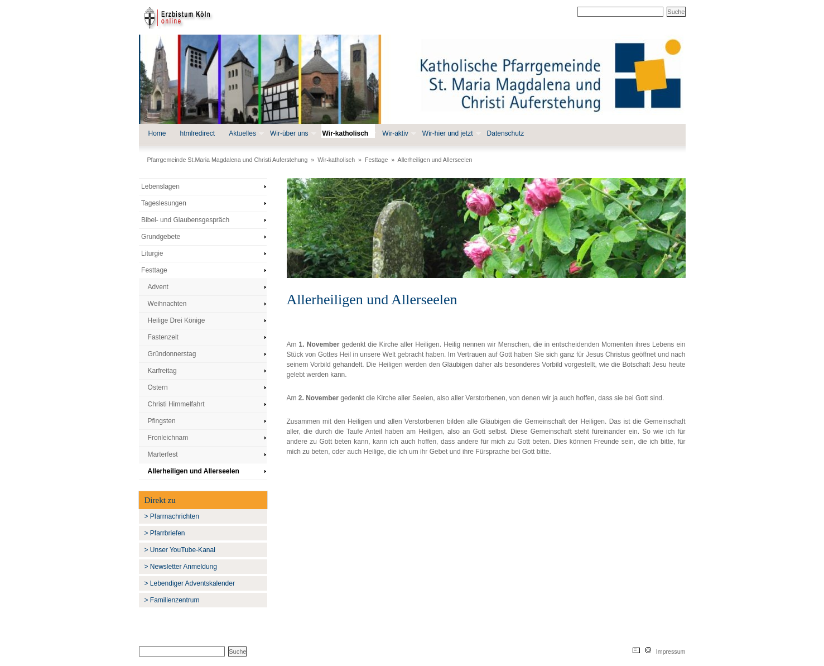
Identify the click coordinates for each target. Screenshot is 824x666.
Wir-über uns (292, 134)
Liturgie (152, 253)
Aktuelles (245, 134)
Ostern (158, 387)
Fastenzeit (163, 337)
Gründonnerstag (172, 354)
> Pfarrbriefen (164, 533)
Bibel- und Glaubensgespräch (185, 220)
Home (157, 133)
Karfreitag (162, 371)
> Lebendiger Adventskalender (189, 583)
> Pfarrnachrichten (171, 516)
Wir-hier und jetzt (450, 134)
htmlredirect (197, 133)
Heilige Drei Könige (176, 320)
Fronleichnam (168, 438)
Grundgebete (160, 237)
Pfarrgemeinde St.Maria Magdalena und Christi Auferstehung (227, 159)
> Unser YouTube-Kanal (179, 550)
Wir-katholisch (348, 134)
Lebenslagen (160, 186)
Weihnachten (167, 304)
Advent (158, 287)
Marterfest (163, 454)
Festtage (376, 159)
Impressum (671, 651)
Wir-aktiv (398, 134)
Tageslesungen (163, 203)
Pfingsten (162, 421)
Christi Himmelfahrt (176, 404)
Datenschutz (505, 133)
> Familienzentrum (172, 600)
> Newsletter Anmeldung (180, 567)
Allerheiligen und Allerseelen (435, 159)
